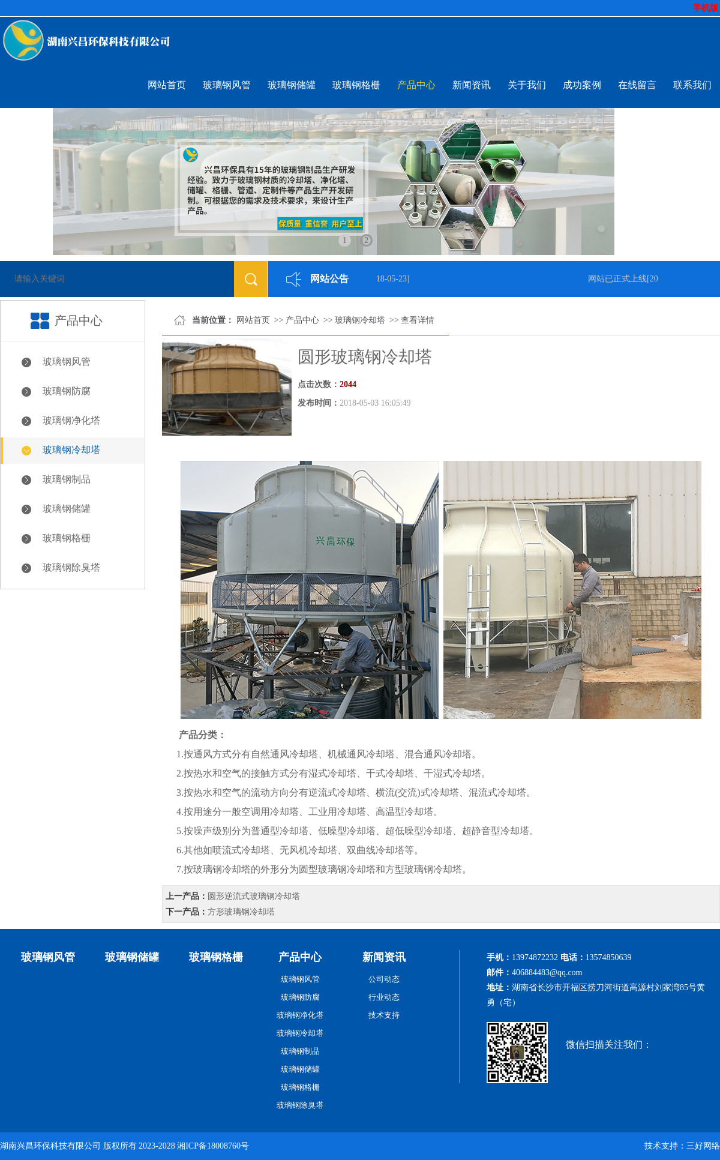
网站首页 (167, 85)
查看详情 (417, 320)
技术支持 (384, 1015)
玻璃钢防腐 (67, 391)
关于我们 (527, 85)
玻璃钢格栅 (356, 85)
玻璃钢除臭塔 (71, 567)
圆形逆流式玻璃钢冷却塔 (254, 896)
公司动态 (384, 979)
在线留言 (637, 85)
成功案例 (582, 85)
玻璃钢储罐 (292, 85)
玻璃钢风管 (227, 85)
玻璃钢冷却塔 (71, 450)
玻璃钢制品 (67, 479)
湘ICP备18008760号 (213, 1145)
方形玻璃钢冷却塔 (241, 911)
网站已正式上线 (619, 278)
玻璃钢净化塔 (71, 420)
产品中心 (416, 85)
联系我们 (692, 85)
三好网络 (703, 1145)
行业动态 (384, 997)
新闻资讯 (471, 85)
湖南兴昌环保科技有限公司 (50, 1145)
